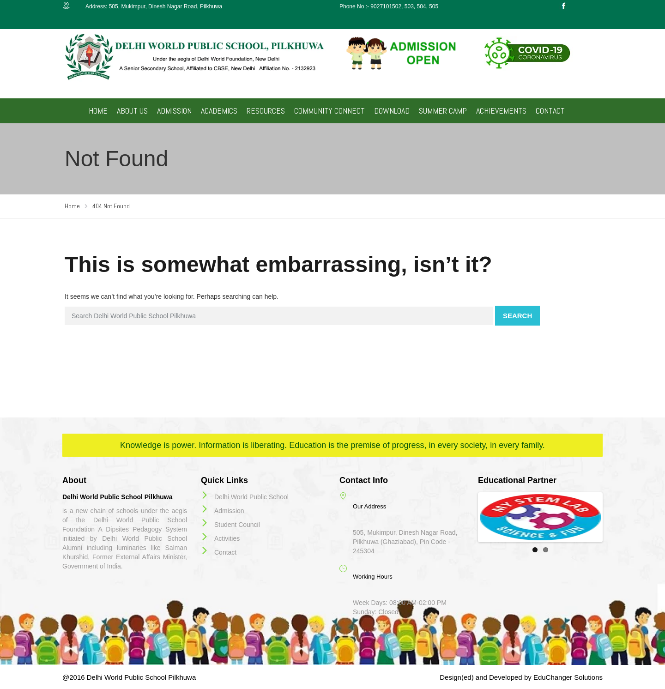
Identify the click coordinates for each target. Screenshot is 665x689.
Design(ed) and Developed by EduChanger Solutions (521, 677)
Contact (225, 552)
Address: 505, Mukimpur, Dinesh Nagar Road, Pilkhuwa (153, 6)
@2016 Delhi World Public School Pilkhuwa (129, 677)
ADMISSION (174, 111)
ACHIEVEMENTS (501, 111)
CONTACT (550, 111)
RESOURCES (266, 111)
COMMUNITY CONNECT (329, 111)
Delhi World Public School (251, 497)
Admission (229, 510)
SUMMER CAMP (443, 111)
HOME (98, 111)
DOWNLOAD (392, 111)
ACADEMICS (219, 111)
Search (517, 316)
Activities (227, 538)
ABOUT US (132, 111)
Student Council (237, 524)
